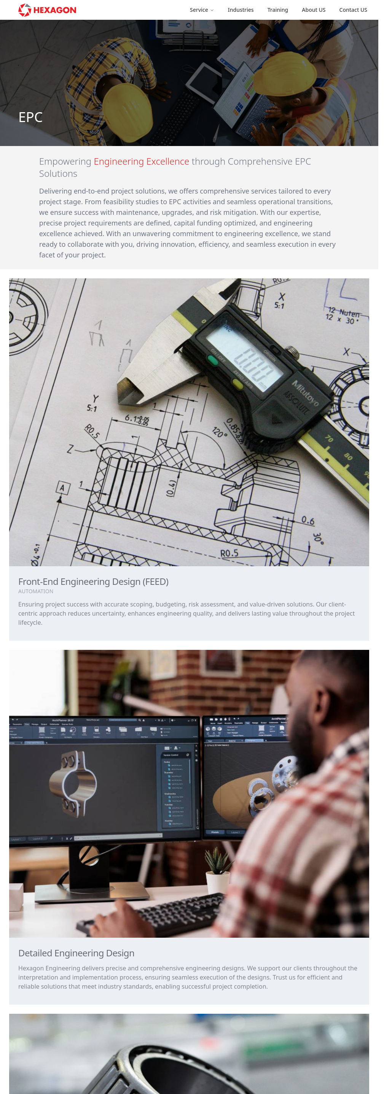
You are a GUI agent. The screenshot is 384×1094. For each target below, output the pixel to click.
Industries (241, 9)
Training (278, 9)
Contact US (353, 9)
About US (313, 9)
